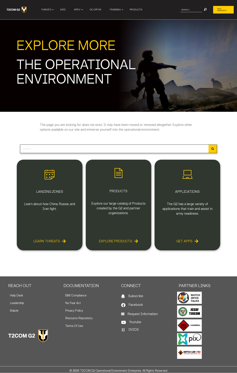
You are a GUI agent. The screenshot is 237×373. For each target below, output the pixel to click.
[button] (205, 10)
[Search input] (191, 9)
